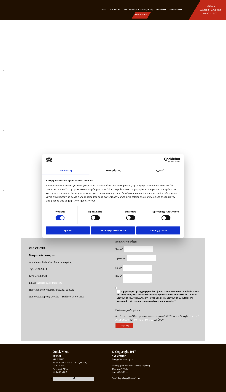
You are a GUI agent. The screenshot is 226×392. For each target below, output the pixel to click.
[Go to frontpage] (8, 13)
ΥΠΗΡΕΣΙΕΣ (115, 10)
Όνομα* (119, 249)
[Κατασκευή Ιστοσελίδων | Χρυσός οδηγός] (114, 387)
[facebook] (74, 379)
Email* (118, 267)
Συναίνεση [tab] (66, 170)
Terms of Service (143, 319)
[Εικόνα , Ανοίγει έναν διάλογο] (100, 70)
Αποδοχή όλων (158, 230)
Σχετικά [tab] (160, 170)
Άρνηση (67, 230)
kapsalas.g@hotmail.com (49, 282)
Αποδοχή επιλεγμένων (113, 230)
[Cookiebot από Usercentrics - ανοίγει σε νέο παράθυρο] (166, 160)
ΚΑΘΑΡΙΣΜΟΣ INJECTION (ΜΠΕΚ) (138, 10)
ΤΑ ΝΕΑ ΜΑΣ (161, 10)
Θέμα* (118, 276)
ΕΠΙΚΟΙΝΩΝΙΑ (141, 15)
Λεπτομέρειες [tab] (113, 170)
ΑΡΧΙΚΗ (103, 10)
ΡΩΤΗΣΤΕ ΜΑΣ (176, 10)
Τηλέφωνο (120, 258)
